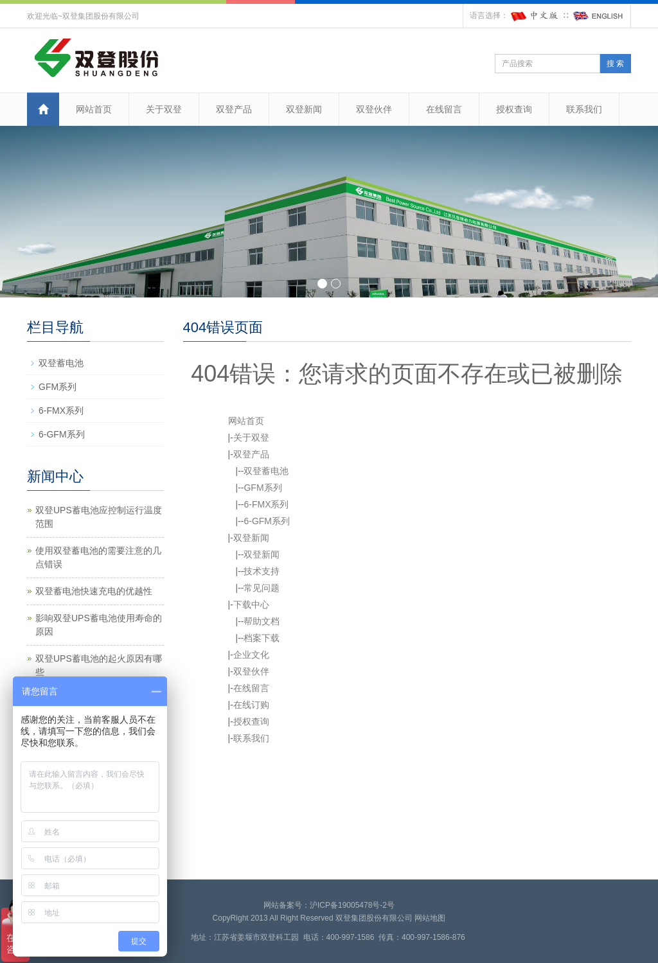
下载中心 (251, 604)
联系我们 (584, 109)
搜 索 (615, 63)
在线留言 (444, 109)
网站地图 (429, 918)
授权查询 (514, 109)
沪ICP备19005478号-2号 (352, 905)
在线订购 (251, 705)
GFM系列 (262, 487)
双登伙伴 (374, 109)
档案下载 (262, 638)
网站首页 (94, 109)
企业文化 (251, 654)
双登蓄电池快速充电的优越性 (93, 591)
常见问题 (262, 588)
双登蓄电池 (266, 471)
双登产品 (234, 109)
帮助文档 (262, 621)
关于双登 (164, 109)
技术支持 (262, 571)
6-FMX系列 (266, 504)
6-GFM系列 (267, 521)
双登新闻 (304, 109)
